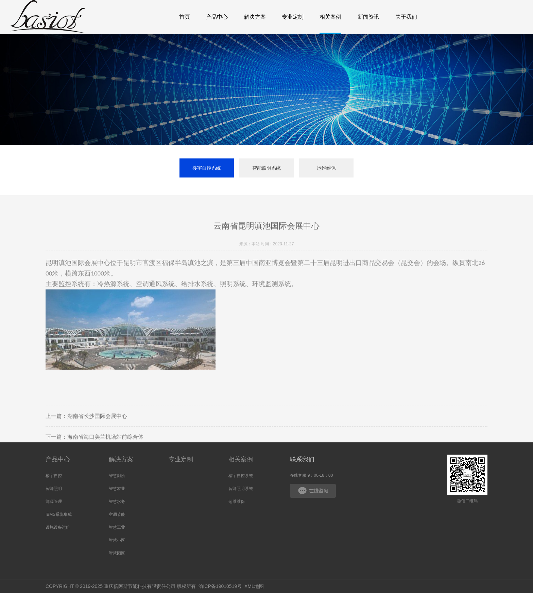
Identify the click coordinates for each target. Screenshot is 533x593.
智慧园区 (117, 553)
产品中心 (58, 459)
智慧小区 (117, 540)
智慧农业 (117, 488)
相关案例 (240, 459)
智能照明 (54, 488)
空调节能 (117, 514)
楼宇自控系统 (206, 168)
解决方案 (121, 459)
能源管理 (54, 501)
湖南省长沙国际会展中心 (97, 426)
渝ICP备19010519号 (220, 586)
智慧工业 (117, 527)
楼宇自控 (54, 475)
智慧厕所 (117, 475)
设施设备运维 (58, 527)
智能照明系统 (266, 168)
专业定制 (181, 459)
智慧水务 (117, 501)
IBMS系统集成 (59, 514)
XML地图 (254, 586)
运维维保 (326, 168)
